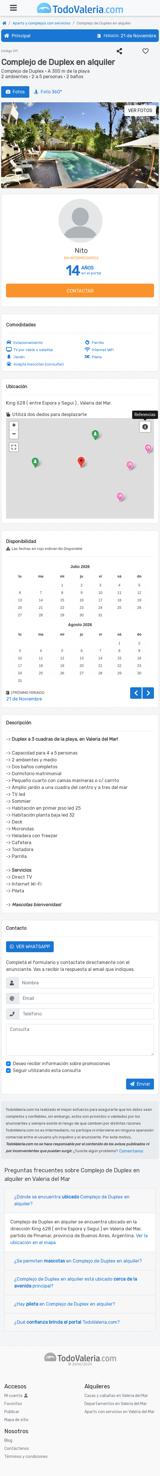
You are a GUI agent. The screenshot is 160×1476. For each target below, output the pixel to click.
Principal (17, 36)
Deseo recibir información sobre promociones (61, 1063)
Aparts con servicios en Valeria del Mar (119, 1411)
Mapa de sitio (16, 1419)
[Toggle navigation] (13, 8)
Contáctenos (16, 1448)
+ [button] (14, 426)
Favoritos (13, 1403)
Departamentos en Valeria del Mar (115, 1403)
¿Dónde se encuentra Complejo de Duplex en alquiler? (72, 1200)
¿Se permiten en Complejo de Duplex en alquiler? (78, 1261)
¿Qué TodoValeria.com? (67, 1322)
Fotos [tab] (15, 92)
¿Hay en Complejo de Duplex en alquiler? (64, 1304)
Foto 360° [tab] (48, 92)
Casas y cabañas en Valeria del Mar (116, 1395)
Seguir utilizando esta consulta (47, 1070)
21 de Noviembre (138, 36)
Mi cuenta (16, 1395)
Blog (8, 1440)
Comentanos (131, 1151)
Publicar (11, 1411)
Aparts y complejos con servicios (41, 23)
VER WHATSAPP (30, 946)
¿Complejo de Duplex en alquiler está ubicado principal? (75, 1282)
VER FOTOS (140, 110)
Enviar (140, 1084)
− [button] (14, 434)
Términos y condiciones (26, 1456)
